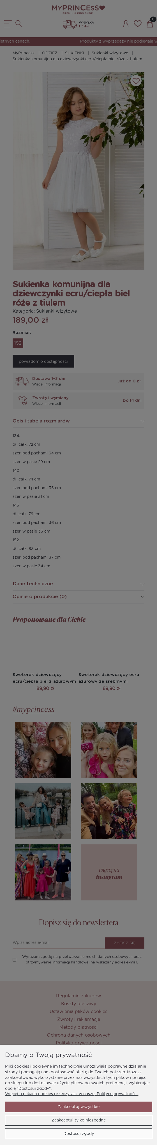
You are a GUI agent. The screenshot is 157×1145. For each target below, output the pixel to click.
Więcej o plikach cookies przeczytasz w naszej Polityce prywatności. (71, 1094)
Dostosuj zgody (78, 1134)
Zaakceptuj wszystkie (78, 1107)
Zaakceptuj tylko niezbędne (79, 1120)
